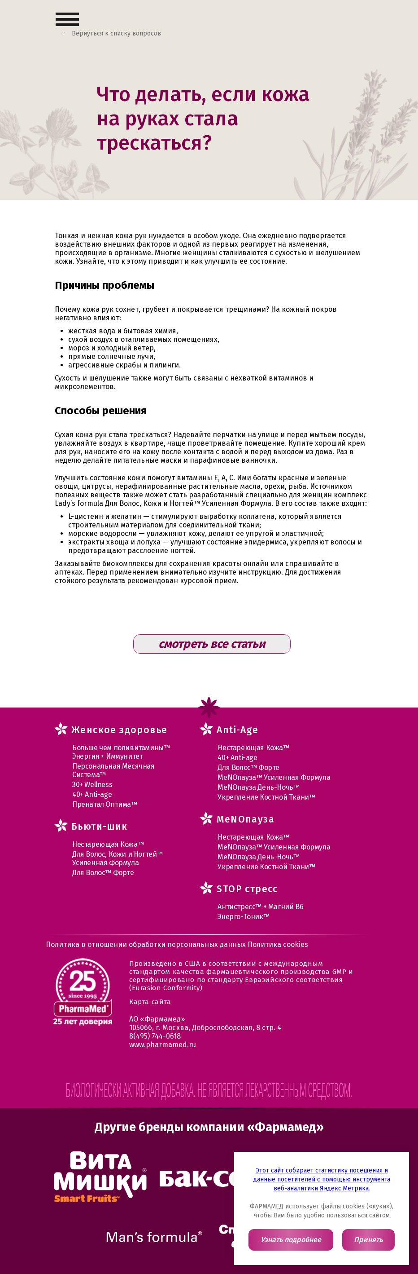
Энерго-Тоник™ (243, 916)
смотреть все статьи (211, 644)
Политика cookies (278, 944)
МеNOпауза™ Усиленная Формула (274, 777)
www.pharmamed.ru (162, 1044)
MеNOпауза (245, 819)
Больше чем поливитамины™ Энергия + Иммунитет (121, 752)
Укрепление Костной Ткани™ (266, 797)
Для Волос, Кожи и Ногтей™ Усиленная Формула (117, 858)
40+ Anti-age (92, 794)
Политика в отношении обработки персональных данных (147, 944)
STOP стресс (247, 889)
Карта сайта (150, 1002)
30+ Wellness (92, 784)
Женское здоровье (119, 730)
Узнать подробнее (291, 1239)
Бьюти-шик (99, 826)
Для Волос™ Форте (103, 872)
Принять (368, 1239)
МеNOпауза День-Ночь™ (258, 787)
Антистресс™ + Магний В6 (260, 906)
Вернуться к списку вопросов (116, 33)
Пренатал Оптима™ (104, 804)
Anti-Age (237, 730)
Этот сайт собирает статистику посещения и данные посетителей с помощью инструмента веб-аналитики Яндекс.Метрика (321, 1179)
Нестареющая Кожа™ (108, 844)
